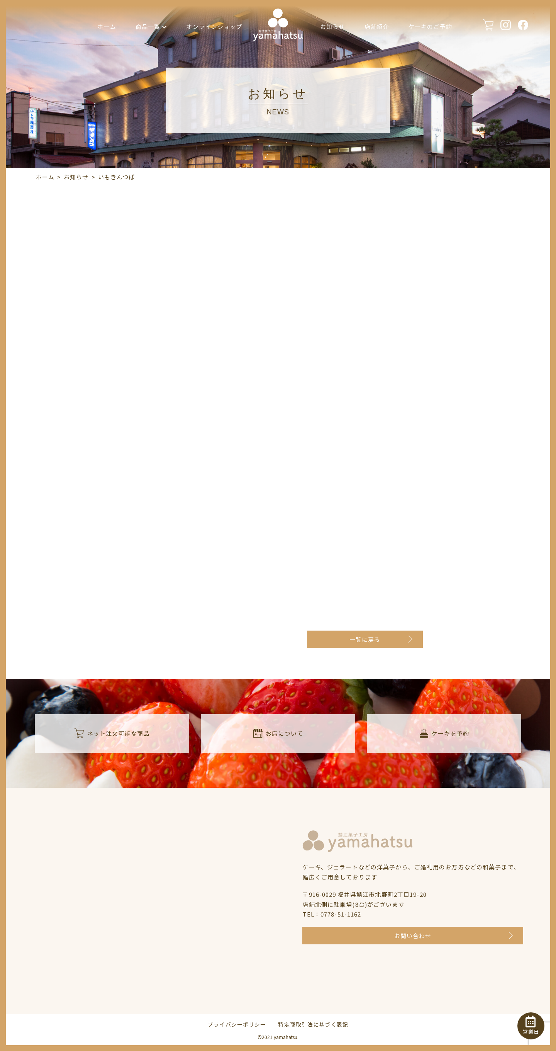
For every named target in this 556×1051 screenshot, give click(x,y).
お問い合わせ (413, 936)
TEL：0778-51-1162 (331, 914)
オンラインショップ (214, 26)
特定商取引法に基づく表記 (313, 1024)
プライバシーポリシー (237, 1024)
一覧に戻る (365, 639)
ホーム (106, 26)
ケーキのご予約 (430, 26)
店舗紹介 (377, 26)
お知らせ (332, 26)
